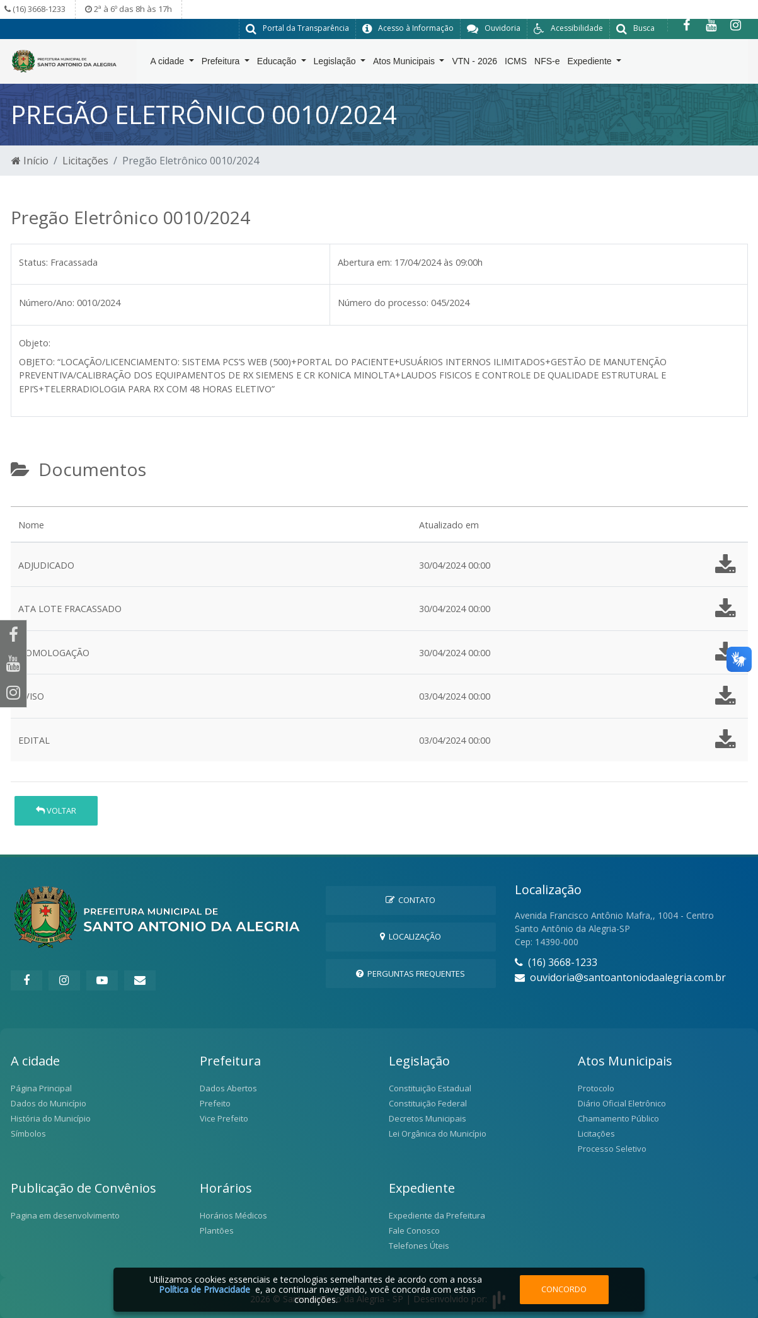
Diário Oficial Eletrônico (622, 1102)
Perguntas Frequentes (410, 973)
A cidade (169, 64)
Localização (410, 936)
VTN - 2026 (474, 64)
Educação (278, 64)
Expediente (591, 64)
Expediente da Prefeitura (437, 1214)
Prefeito (215, 1102)
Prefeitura (222, 64)
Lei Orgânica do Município (437, 1133)
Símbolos (28, 1133)
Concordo (564, 1289)
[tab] (21, 500)
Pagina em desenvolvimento (65, 1214)
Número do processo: (383, 302)
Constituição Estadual (430, 1087)
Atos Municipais (405, 64)
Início (30, 160)
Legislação (336, 64)
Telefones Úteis (419, 1245)
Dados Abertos (228, 1087)
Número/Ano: (46, 302)
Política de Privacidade (204, 1289)
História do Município (51, 1117)
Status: (33, 262)
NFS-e (547, 64)
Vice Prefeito (224, 1117)
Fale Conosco (414, 1230)
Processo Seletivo (612, 1148)
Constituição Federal (428, 1102)
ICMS (516, 64)
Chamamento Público (618, 1117)
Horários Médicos (233, 1214)
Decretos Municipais (427, 1117)
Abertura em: (365, 262)
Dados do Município (48, 1102)
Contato (410, 899)
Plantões (217, 1230)
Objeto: (34, 342)
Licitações (85, 160)
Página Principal (41, 1087)
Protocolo (596, 1087)
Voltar (56, 809)
